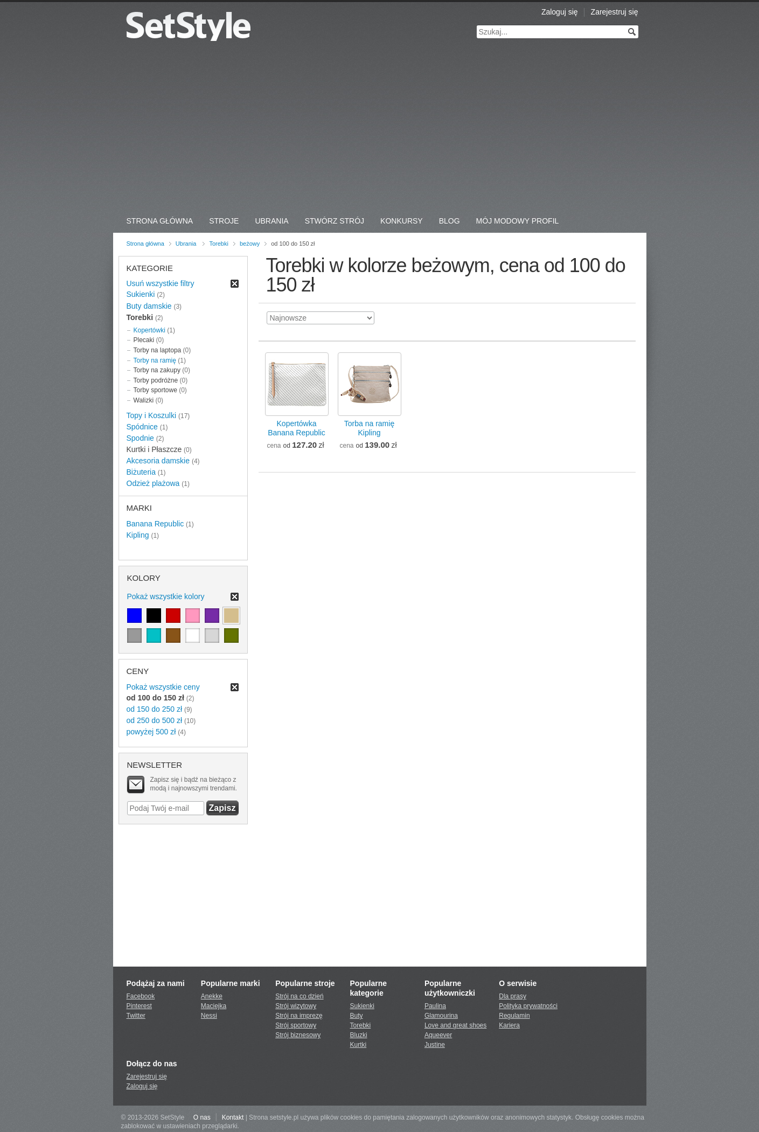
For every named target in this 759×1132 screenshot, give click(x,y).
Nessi (209, 1015)
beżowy (250, 243)
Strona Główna (160, 221)
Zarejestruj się (614, 12)
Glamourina (441, 1015)
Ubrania (271, 221)
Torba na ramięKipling (369, 428)
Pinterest (139, 1006)
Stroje (224, 221)
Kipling (138, 535)
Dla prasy (512, 996)
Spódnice (142, 426)
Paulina (435, 1006)
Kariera (509, 1025)
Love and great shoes (455, 1025)
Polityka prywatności (528, 1006)
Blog (449, 221)
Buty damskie (149, 306)
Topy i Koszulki (152, 415)
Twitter (136, 1015)
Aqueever (438, 1035)
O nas (202, 1117)
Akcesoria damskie (158, 460)
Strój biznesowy (298, 1035)
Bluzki (358, 1035)
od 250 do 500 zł (155, 720)
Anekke (211, 996)
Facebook (141, 996)
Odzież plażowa (153, 483)
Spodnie (140, 438)
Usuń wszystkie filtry (160, 283)
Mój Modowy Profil (517, 221)
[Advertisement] (379, 129)
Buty (356, 1015)
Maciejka (213, 1006)
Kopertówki (149, 330)
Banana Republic (155, 523)
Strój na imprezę (298, 1015)
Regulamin (514, 1015)
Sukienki (141, 294)
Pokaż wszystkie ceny (163, 687)
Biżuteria (141, 472)
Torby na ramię (155, 360)
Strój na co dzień (299, 996)
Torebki (218, 243)
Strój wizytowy (295, 1006)
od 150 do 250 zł (155, 709)
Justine (434, 1044)
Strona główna (145, 243)
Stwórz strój (334, 221)
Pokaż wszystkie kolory (166, 596)
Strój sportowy (295, 1025)
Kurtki (358, 1044)
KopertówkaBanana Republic (296, 428)
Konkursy (401, 221)
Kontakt (233, 1117)
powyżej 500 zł (151, 731)
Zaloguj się (559, 12)
